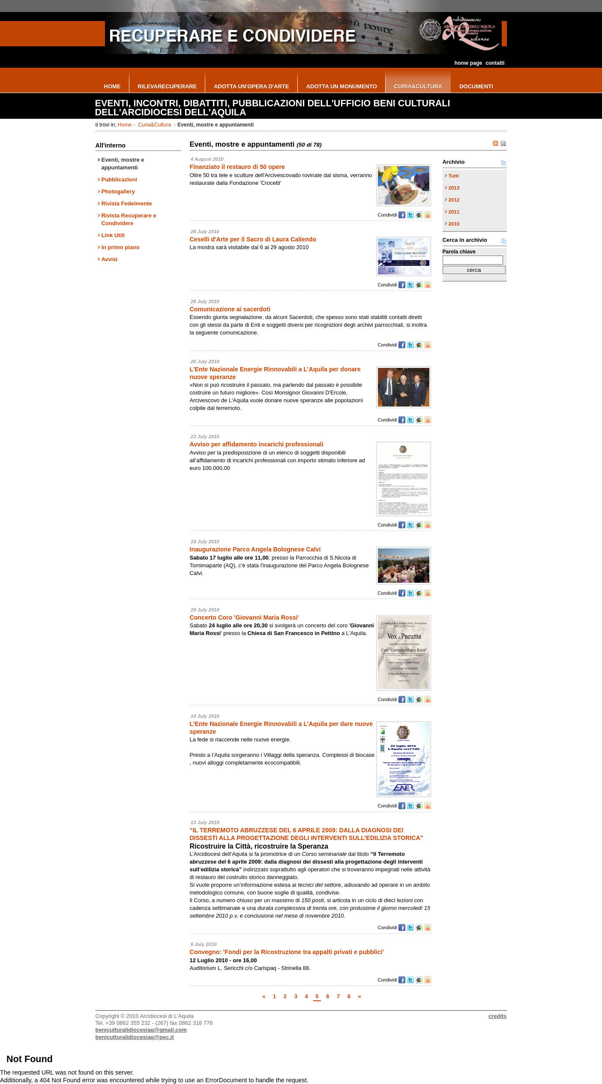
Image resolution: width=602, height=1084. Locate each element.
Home (125, 125)
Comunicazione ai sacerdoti (230, 309)
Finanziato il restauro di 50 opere (237, 166)
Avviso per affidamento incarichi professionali (256, 444)
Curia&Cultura (155, 125)
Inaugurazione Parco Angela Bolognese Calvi (255, 549)
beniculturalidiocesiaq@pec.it (135, 1037)
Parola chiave (459, 252)
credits (497, 1016)
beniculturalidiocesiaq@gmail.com (141, 1030)
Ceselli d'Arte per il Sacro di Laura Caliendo (253, 239)
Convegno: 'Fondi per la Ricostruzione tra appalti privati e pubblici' (287, 951)
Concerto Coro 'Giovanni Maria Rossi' (244, 617)
